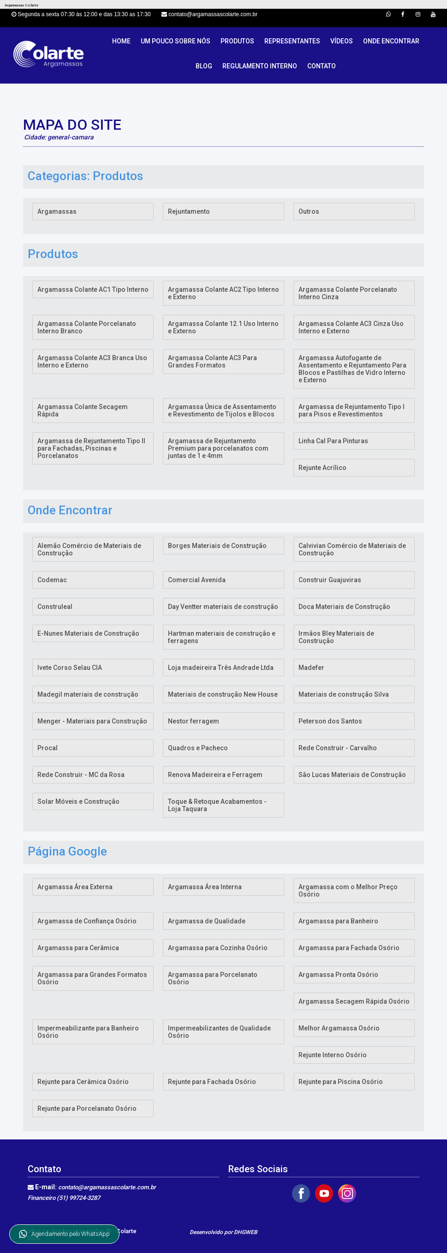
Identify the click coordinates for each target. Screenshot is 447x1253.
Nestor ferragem (193, 721)
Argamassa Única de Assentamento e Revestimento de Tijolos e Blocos (222, 410)
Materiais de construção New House (223, 694)
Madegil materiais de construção (87, 694)
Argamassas (57, 211)
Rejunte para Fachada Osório (212, 1081)
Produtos (237, 41)
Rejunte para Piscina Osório (340, 1081)
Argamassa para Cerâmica (78, 948)
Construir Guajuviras (329, 580)
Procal (47, 748)
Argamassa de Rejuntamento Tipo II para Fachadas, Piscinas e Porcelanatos (91, 448)
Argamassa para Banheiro (338, 921)
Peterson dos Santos (330, 721)
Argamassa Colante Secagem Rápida (82, 410)
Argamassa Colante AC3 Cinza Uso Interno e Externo (351, 327)
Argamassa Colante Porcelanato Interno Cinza (347, 293)
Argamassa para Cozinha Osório (218, 948)
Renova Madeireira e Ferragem (215, 774)
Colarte (126, 1231)
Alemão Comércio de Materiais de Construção (89, 549)
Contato (321, 66)
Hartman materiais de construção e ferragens (221, 637)
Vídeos (341, 41)
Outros (308, 211)
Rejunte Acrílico (322, 467)
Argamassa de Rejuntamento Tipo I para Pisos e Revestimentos (351, 410)
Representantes (292, 41)
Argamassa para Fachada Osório (348, 948)
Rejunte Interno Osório (332, 1055)
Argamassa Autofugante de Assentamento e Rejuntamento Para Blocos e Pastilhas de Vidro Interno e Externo (352, 369)
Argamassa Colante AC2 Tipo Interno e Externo (223, 293)
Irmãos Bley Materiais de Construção (336, 637)
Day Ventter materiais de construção (223, 606)
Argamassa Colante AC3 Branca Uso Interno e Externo (92, 361)
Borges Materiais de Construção (217, 545)
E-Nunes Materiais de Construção (88, 633)
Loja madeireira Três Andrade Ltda (221, 667)
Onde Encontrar (391, 41)
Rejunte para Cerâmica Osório (83, 1081)
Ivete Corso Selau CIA (69, 667)
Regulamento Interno (259, 66)
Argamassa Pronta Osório (338, 974)
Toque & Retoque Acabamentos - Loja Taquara (217, 805)
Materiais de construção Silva (343, 694)
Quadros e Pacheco (198, 748)
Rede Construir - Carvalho (337, 748)
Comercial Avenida (197, 580)
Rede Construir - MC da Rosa (81, 774)
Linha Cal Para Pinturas (333, 441)
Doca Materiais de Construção (344, 606)
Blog (204, 66)
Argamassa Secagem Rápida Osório (354, 1001)
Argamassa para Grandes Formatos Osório (92, 978)
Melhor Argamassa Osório (339, 1028)
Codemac (52, 580)
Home (121, 41)
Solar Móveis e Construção (78, 801)
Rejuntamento (189, 211)
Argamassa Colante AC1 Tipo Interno (93, 289)
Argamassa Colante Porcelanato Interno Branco (86, 327)
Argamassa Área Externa (75, 887)
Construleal (54, 606)
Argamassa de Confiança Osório (87, 921)
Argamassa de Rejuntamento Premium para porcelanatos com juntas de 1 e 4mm (218, 448)
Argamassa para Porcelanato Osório (212, 978)
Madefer (311, 667)
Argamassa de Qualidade (206, 921)
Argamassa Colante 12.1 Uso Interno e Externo (223, 327)
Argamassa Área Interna (205, 887)
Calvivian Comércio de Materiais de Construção (352, 549)
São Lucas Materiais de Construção (352, 774)
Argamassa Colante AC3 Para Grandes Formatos (212, 361)
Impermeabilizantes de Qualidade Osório (219, 1031)
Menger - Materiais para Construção (92, 721)
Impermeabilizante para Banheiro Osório (88, 1031)
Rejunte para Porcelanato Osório (87, 1108)
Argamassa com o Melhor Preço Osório (348, 890)
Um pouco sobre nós (175, 41)
